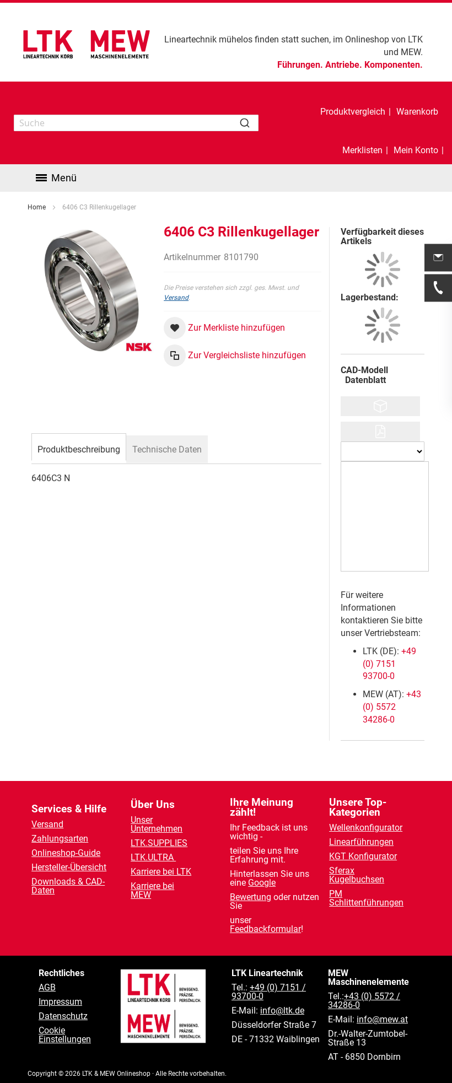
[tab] (78, 371)
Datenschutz (63, 1016)
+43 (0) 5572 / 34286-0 (364, 1000)
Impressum (60, 1001)
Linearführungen (361, 842)
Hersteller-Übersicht (68, 867)
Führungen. (300, 65)
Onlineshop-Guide (65, 853)
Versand (176, 220)
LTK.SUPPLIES (159, 843)
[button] (224, 251)
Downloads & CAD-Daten (68, 886)
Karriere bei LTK (161, 871)
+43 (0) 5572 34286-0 (392, 630)
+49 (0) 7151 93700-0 (389, 587)
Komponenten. (393, 65)
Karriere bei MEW (152, 890)
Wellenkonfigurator (365, 827)
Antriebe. (343, 65)
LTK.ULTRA (153, 857)
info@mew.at (382, 1019)
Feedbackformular (265, 929)
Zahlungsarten (59, 838)
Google (262, 882)
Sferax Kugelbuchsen (356, 875)
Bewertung (250, 897)
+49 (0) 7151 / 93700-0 (269, 991)
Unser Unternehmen (156, 824)
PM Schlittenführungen (366, 898)
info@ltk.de (282, 1010)
